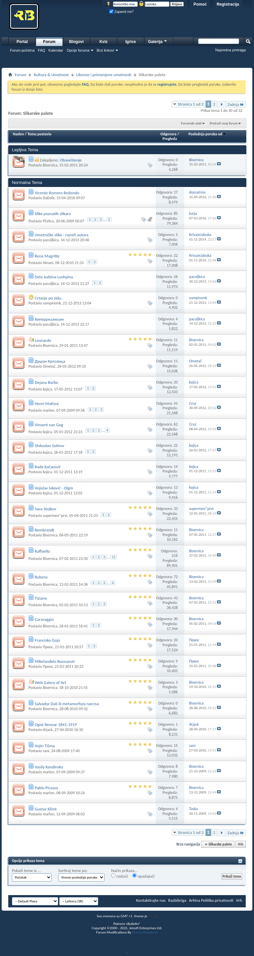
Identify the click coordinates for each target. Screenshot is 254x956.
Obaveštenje (71, 160)
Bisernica (50, 165)
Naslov (18, 134)
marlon (48, 410)
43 (176, 598)
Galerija (158, 40)
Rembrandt (44, 529)
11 (176, 340)
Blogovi (76, 41)
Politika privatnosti (217, 900)
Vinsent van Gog (49, 424)
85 (176, 213)
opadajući (143, 876)
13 (176, 487)
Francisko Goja (47, 640)
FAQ (41, 50)
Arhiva (194, 900)
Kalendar (56, 50)
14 (176, 466)
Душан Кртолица (50, 361)
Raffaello (42, 551)
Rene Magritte (47, 255)
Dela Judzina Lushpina (54, 276)
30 (176, 618)
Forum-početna (22, 50)
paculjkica (51, 240)
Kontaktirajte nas (151, 900)
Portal (22, 41)
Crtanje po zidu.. (49, 298)
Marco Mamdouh (145, 932)
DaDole (49, 198)
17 (176, 192)
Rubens (41, 576)
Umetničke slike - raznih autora (61, 234)
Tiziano (41, 598)
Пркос (48, 647)
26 (176, 276)
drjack (48, 729)
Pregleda (169, 138)
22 (176, 255)
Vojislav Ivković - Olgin (54, 487)
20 (176, 382)
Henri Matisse (47, 403)
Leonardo (43, 340)
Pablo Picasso (46, 787)
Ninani (48, 262)
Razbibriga (177, 900)
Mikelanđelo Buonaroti (55, 661)
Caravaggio (44, 619)
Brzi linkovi (105, 50)
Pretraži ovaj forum (224, 123)
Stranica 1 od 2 (191, 104)
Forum (49, 41)
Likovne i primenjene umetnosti (103, 74)
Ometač (49, 366)
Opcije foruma (78, 50)
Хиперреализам (49, 319)
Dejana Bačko (46, 382)
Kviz (104, 41)
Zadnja (236, 104)
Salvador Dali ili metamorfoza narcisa (67, 703)
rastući (119, 876)
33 (176, 508)
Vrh (240, 844)
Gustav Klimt (46, 808)
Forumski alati (191, 123)
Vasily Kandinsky (49, 766)
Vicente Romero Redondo (57, 192)
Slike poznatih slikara (53, 213)
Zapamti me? (121, 12)
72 (176, 576)
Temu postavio (39, 134)
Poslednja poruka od (207, 134)
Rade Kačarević (48, 466)
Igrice (130, 41)
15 (176, 745)
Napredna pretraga (230, 50)
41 (176, 403)
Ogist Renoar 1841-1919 (56, 724)
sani (46, 751)
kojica (47, 389)
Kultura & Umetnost (51, 74)
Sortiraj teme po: (73, 870)
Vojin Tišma (45, 745)
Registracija (228, 4)
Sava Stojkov (45, 508)
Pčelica (48, 221)
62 (176, 424)
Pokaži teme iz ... (26, 870)
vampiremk (52, 303)
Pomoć (200, 4)
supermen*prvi (55, 515)
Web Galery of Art (50, 682)
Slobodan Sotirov (49, 445)
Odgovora (168, 134)
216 (175, 555)
